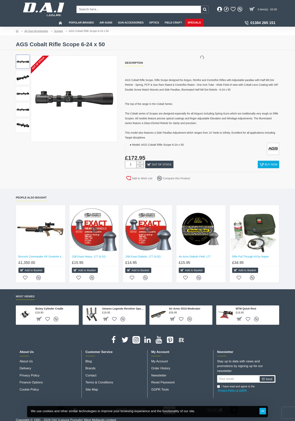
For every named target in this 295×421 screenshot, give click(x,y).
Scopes (58, 31)
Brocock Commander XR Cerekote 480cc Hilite (41, 255)
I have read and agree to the (236, 387)
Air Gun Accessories (36, 31)
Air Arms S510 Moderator (185, 307)
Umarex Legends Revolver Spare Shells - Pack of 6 (123, 307)
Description (134, 62)
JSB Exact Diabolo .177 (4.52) (143, 255)
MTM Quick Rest (246, 307)
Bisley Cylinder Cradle (49, 307)
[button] (268, 164)
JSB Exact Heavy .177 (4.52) (89, 255)
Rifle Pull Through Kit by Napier (250, 255)
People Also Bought (31, 196)
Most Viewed (25, 294)
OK (263, 411)
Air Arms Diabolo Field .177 (195, 255)
